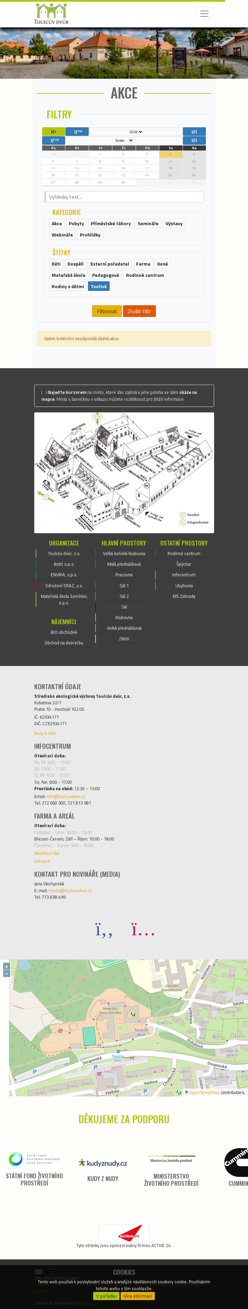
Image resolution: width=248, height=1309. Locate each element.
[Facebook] (104, 928)
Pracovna (124, 574)
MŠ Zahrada (184, 596)
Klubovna (124, 617)
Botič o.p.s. (64, 564)
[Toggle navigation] (204, 14)
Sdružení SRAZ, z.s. (64, 585)
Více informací (138, 1296)
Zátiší (124, 638)
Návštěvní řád (46, 853)
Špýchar (183, 564)
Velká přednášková (124, 628)
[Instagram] (144, 928)
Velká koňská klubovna (124, 553)
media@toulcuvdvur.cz (70, 890)
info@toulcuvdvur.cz (66, 796)
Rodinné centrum (184, 553)
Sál (124, 606)
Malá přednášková (124, 564)
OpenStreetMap (204, 1092)
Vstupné (42, 861)
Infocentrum (184, 574)
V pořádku (106, 1296)
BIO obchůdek (64, 632)
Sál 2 (124, 596)
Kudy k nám (45, 733)
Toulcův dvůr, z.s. (64, 553)
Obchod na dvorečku (64, 642)
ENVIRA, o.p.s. (64, 574)
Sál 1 (124, 585)
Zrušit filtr (139, 311)
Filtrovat (107, 311)
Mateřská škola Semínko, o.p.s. (64, 599)
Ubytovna (184, 585)
